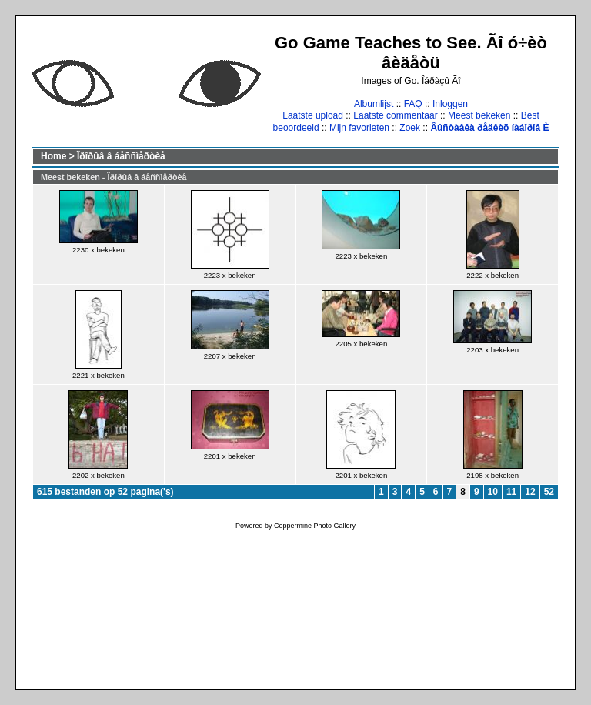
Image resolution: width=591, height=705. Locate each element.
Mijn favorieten (359, 127)
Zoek (409, 127)
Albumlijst (373, 104)
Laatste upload (312, 115)
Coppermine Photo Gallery (315, 526)
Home (53, 156)
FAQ (413, 104)
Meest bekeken (479, 115)
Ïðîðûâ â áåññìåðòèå (121, 156)
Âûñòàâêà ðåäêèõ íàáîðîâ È (489, 127)
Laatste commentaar (395, 115)
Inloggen (450, 104)
